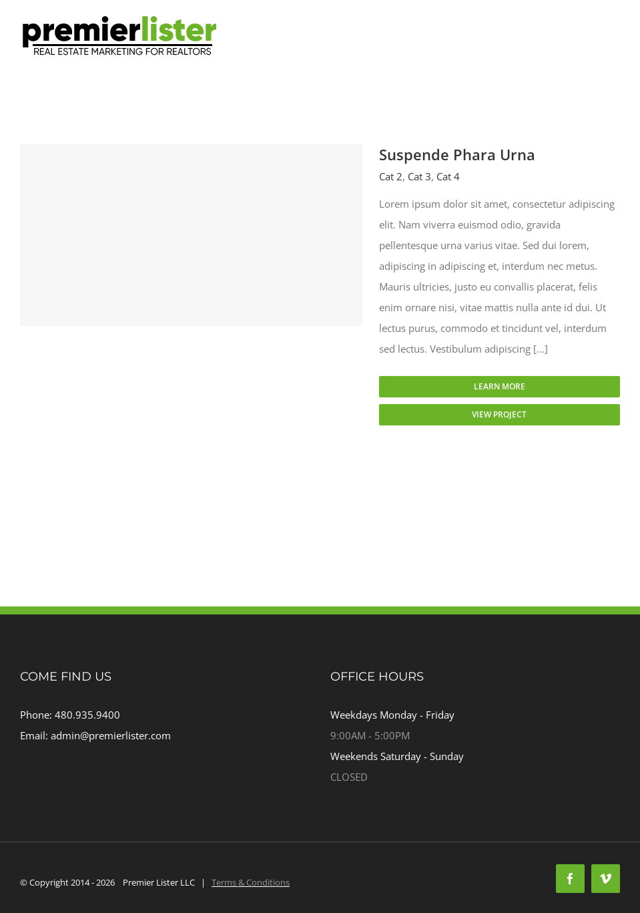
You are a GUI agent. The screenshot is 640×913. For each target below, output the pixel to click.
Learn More (499, 386)
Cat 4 (448, 176)
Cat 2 (390, 176)
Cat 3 (419, 176)
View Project (499, 414)
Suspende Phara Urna (457, 154)
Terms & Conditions (251, 882)
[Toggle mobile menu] (613, 57)
